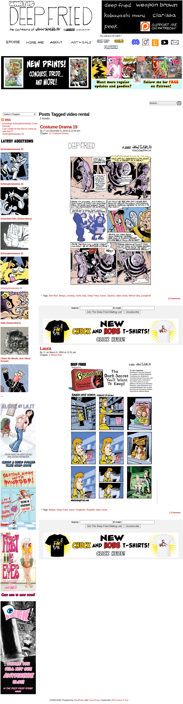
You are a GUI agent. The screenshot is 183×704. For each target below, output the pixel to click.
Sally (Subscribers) (11, 323)
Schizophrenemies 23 (13, 134)
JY (44, 131)
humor (103, 295)
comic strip (81, 295)
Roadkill (90, 509)
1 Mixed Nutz (55, 355)
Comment (174, 512)
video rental (121, 295)
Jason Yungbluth (77, 509)
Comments (174, 298)
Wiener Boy (134, 295)
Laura (45, 348)
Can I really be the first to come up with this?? (19, 130)
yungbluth (146, 295)
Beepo (62, 295)
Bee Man (53, 295)
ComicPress (94, 700)
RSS (7, 120)
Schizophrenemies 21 (12, 253)
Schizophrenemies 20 (11, 288)
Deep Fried (93, 295)
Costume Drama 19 (58, 126)
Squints (111, 295)
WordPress (79, 700)
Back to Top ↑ (123, 700)
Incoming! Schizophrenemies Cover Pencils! (19, 124)
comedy (70, 295)
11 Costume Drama (58, 133)
